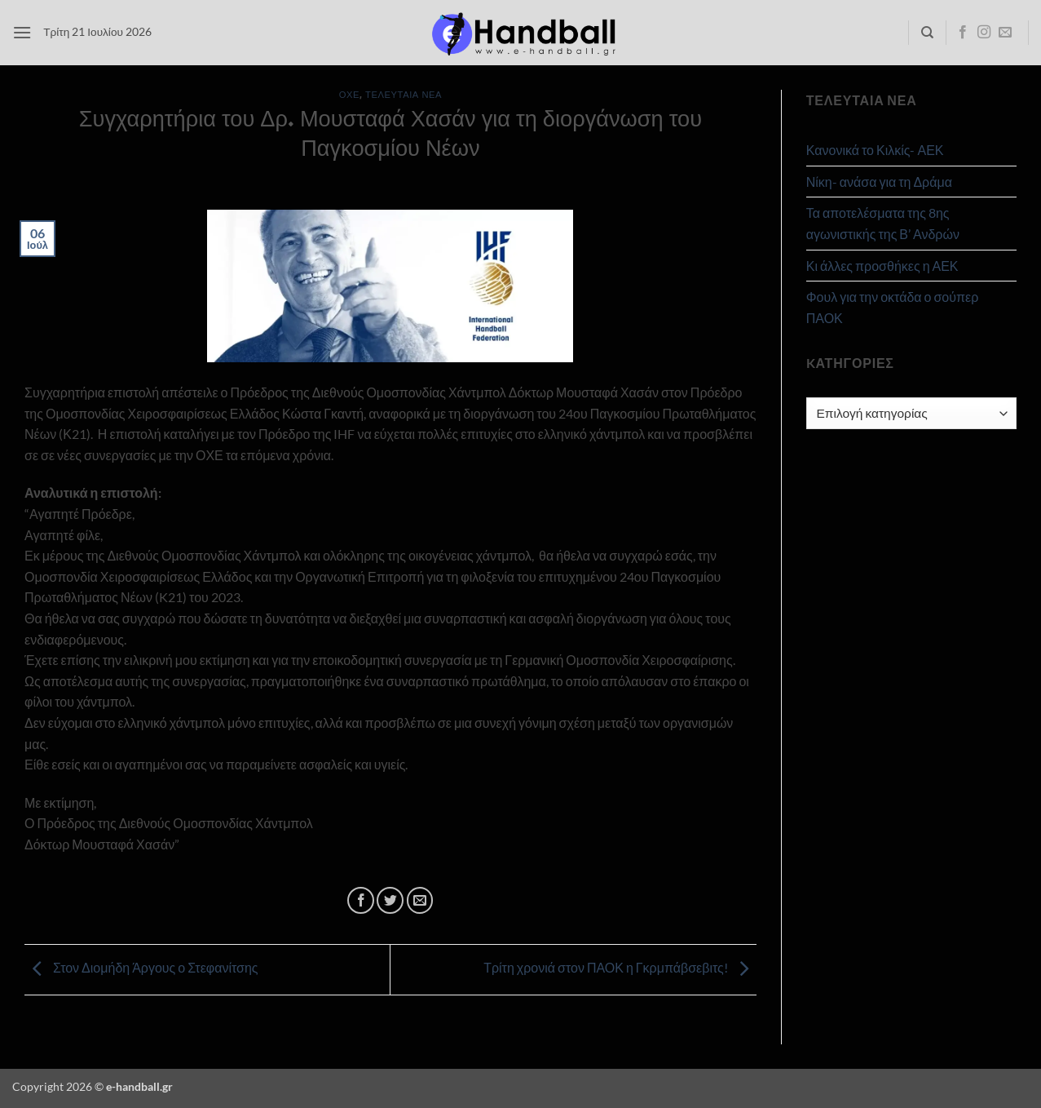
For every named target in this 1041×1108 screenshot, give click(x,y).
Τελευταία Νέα (403, 94)
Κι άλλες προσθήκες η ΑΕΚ (882, 265)
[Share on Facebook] (360, 900)
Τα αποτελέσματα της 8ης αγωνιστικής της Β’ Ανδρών (882, 223)
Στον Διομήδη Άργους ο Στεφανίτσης (141, 968)
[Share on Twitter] (390, 900)
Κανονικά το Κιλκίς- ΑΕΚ (875, 149)
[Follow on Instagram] (983, 32)
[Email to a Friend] (420, 900)
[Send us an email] (1005, 32)
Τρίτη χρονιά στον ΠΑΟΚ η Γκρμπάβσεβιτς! (619, 968)
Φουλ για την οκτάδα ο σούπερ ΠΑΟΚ (892, 307)
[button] (22, 32)
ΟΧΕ (349, 94)
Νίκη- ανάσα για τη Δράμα (879, 181)
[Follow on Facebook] (962, 32)
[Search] (927, 32)
